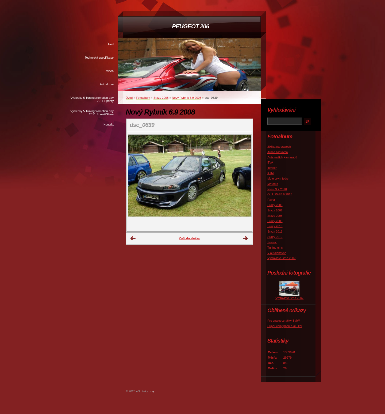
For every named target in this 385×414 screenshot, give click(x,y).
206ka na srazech (279, 146)
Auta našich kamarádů (282, 157)
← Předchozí (133, 238)
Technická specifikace (99, 57)
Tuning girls (275, 247)
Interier (272, 167)
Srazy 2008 (161, 97)
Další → (245, 238)
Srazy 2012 (275, 236)
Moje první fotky (277, 178)
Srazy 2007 (275, 210)
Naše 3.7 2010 (277, 189)
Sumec (272, 242)
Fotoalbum (106, 84)
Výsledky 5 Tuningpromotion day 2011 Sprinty (92, 99)
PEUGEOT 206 (190, 26)
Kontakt (108, 124)
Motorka (272, 183)
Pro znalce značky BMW (283, 320)
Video (110, 71)
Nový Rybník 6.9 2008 (186, 97)
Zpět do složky (189, 238)
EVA (270, 162)
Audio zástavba (277, 152)
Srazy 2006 (275, 205)
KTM (270, 173)
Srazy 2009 (275, 221)
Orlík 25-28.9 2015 (279, 194)
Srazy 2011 (275, 231)
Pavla (271, 199)
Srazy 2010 (275, 226)
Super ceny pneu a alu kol (284, 326)
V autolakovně (276, 253)
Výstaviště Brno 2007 (281, 258)
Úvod (110, 44)
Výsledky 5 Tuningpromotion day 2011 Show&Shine (92, 112)
